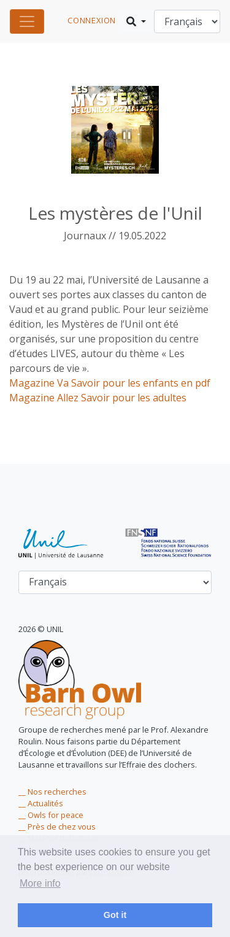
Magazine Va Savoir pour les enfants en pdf (109, 383)
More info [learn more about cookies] (40, 883)
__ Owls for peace (50, 814)
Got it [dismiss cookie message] (115, 915)
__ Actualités (40, 803)
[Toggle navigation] (27, 21)
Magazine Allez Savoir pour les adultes (97, 397)
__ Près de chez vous (57, 826)
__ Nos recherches (52, 791)
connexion (91, 20)
